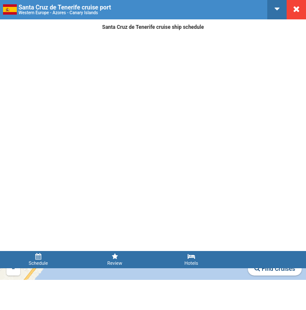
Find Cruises (274, 268)
